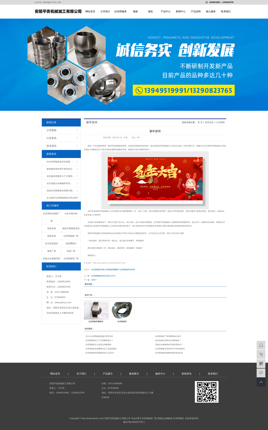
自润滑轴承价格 (97, 269)
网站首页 (90, 11)
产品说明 (196, 11)
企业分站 (38, 2)
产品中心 (166, 11)
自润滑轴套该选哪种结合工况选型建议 (101, 349)
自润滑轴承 (120, 11)
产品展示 (108, 373)
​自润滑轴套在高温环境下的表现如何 (170, 349)
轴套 (135, 11)
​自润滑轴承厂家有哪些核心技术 (168, 336)
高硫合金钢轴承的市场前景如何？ (169, 344)
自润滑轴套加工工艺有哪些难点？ (99, 340)
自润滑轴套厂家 (71, 236)
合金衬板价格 (71, 213)
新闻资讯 (187, 373)
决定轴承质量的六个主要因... (60, 176)
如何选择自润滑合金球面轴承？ (168, 340)
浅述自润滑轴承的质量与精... (60, 190)
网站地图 (47, 2)
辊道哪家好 (71, 243)
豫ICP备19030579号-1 (134, 422)
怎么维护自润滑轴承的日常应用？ (63, 198)
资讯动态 (209, 122)
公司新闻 (51, 130)
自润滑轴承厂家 (71, 258)
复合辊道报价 (51, 243)
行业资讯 (51, 138)
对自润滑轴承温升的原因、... (60, 161)
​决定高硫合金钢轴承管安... (59, 183)
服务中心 (160, 373)
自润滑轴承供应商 (127, 269)
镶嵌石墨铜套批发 (71, 228)
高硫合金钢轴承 (164, 418)
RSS (54, 2)
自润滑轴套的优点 (98, 276)
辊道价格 (51, 228)
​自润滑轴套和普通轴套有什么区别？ (100, 353)
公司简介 (105, 11)
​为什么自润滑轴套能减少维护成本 (99, 336)
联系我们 (226, 11)
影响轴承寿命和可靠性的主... (60, 169)
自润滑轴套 (178, 418)
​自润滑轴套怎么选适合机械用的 (98, 344)
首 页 (200, 122)
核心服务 (211, 11)
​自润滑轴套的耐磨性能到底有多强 (169, 353)
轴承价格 (51, 236)
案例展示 (134, 373)
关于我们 (81, 373)
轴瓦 (150, 11)
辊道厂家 (71, 251)
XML (59, 2)
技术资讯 (51, 146)
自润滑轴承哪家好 (112, 269)
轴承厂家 (51, 251)
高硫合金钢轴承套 (51, 258)
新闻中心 (181, 11)
